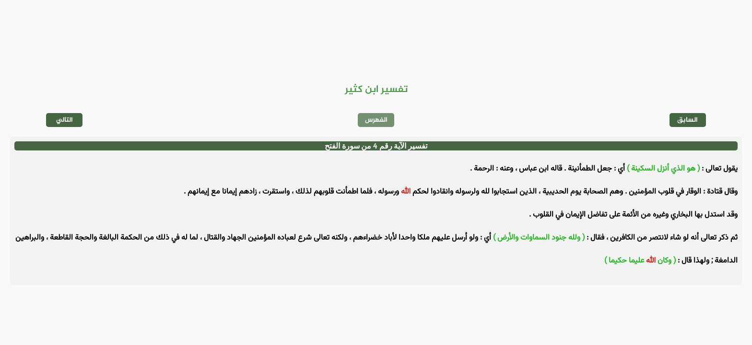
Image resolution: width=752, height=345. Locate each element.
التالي (64, 120)
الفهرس (376, 120)
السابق (687, 120)
